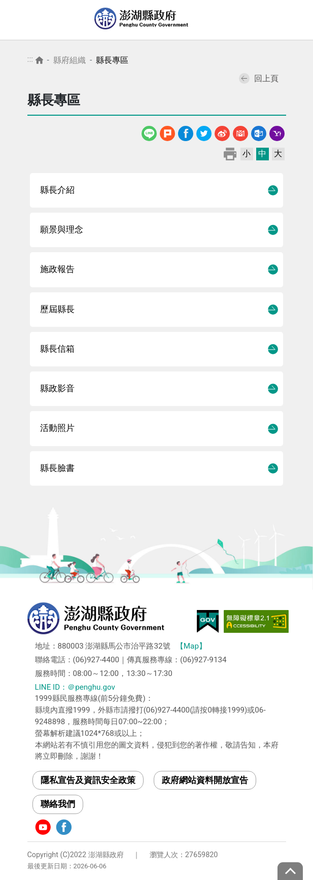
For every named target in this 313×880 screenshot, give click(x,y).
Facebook (185, 132)
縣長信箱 (57, 349)
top (290, 871)
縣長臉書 (57, 468)
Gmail (240, 132)
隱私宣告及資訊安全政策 (88, 780)
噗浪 (167, 132)
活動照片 (57, 428)
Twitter (204, 132)
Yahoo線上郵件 (277, 132)
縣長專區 (112, 60)
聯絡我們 (58, 804)
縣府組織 (69, 60)
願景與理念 (61, 229)
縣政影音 (57, 388)
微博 (222, 132)
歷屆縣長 (57, 309)
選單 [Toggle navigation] (295, 20)
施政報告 (57, 269)
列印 (230, 153)
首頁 (39, 60)
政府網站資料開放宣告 (205, 780)
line (150, 132)
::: (30, 59)
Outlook (258, 132)
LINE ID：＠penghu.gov (75, 687)
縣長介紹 (57, 190)
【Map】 (191, 646)
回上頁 (259, 78)
